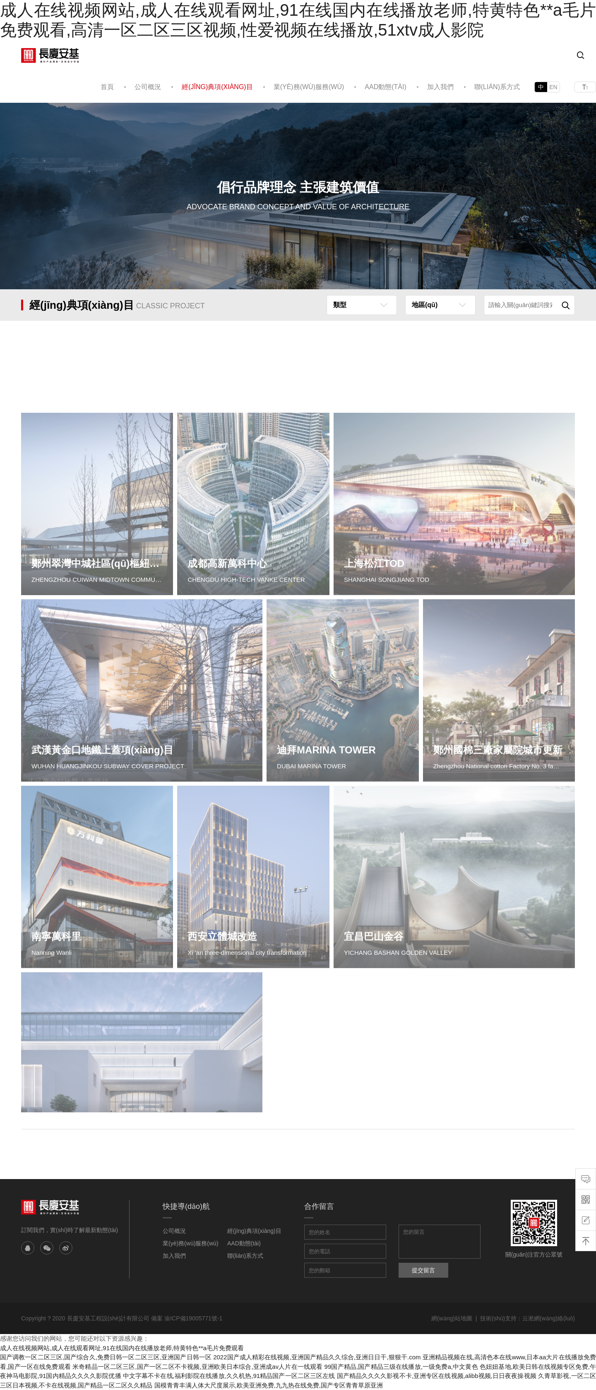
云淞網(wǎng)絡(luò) (548, 1318)
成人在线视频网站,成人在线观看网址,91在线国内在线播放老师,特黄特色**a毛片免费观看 (122, 1347)
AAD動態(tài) (385, 86)
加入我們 (440, 86)
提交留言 (423, 1270)
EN (553, 87)
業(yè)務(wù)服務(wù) (309, 86)
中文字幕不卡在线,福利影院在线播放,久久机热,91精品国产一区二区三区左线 (229, 1375)
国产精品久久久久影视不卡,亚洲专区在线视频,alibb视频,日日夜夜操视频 (436, 1375)
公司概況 (148, 86)
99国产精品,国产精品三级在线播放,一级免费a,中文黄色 (401, 1366)
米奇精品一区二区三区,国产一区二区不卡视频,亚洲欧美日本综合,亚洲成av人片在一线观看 (197, 1366)
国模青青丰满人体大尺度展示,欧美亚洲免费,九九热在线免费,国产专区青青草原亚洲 (268, 1385)
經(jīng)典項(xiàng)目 (217, 86)
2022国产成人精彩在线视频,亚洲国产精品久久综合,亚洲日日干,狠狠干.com (317, 1357)
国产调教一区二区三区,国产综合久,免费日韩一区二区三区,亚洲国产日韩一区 (105, 1357)
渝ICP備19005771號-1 (193, 1318)
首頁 (107, 86)
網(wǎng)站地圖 (451, 1318)
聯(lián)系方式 (497, 86)
